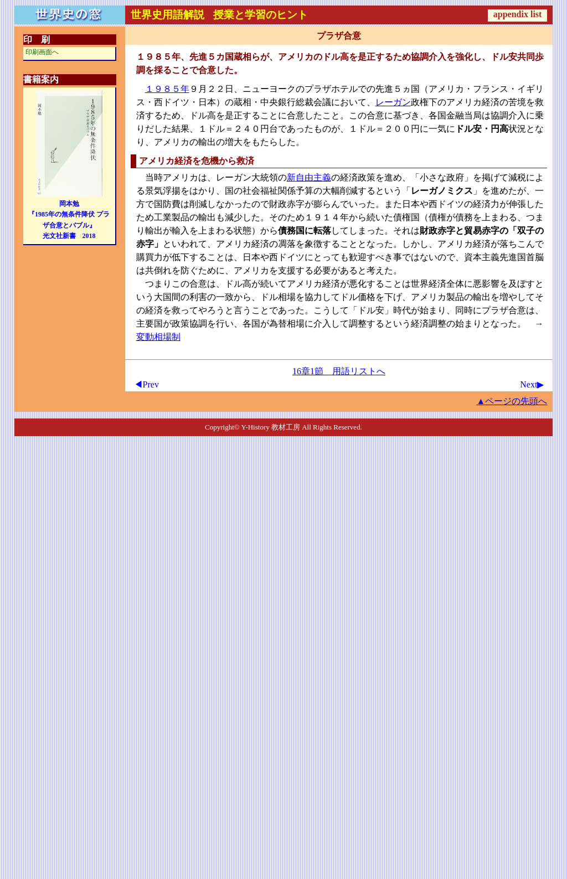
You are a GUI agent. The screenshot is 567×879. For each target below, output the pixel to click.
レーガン (393, 102)
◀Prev (146, 384)
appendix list (517, 14)
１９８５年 (167, 89)
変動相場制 (158, 337)
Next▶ (532, 384)
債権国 (406, 217)
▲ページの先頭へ (512, 401)
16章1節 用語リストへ (338, 371)
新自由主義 (309, 177)
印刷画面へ (42, 52)
